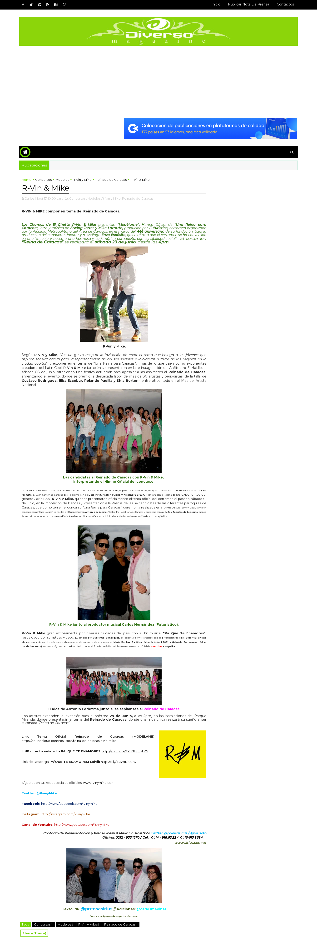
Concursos (43, 179)
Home (26, 179)
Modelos (62, 179)
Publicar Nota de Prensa (248, 4)
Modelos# (66, 924)
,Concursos (76, 198)
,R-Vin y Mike (111, 198)
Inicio (216, 4)
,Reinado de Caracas (137, 198)
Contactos (285, 4)
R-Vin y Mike (82, 179)
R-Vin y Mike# (89, 924)
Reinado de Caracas (111, 179)
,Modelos (93, 198)
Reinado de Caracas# (121, 924)
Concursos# (43, 924)
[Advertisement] (158, 81)
